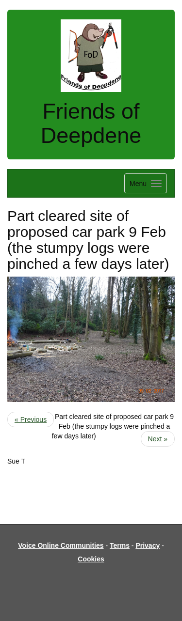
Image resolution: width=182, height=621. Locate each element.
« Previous (31, 419)
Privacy (147, 545)
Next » (157, 439)
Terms (120, 545)
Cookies (91, 559)
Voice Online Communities (60, 545)
